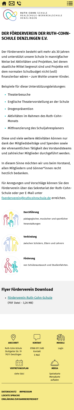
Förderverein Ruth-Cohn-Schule (30, 297)
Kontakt (37, 351)
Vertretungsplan (19, 368)
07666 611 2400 (37, 348)
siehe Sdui (19, 374)
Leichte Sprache (11, 395)
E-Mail (37, 355)
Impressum (26, 391)
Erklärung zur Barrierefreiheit (20, 399)
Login (60, 348)
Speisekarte (54, 374)
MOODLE (61, 343)
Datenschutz (9, 391)
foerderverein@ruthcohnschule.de (26, 198)
